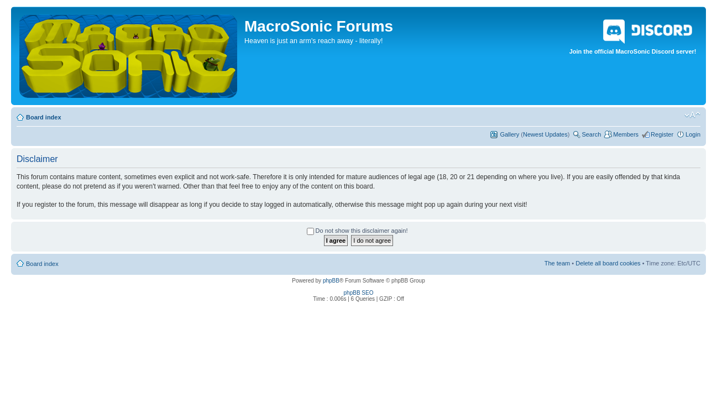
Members (626, 134)
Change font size (692, 115)
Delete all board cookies (607, 263)
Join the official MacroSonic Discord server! (633, 35)
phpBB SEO (359, 293)
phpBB (331, 281)
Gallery (509, 134)
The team (557, 263)
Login (692, 134)
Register (662, 134)
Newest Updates (545, 134)
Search (591, 134)
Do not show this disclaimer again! (357, 230)
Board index (43, 117)
